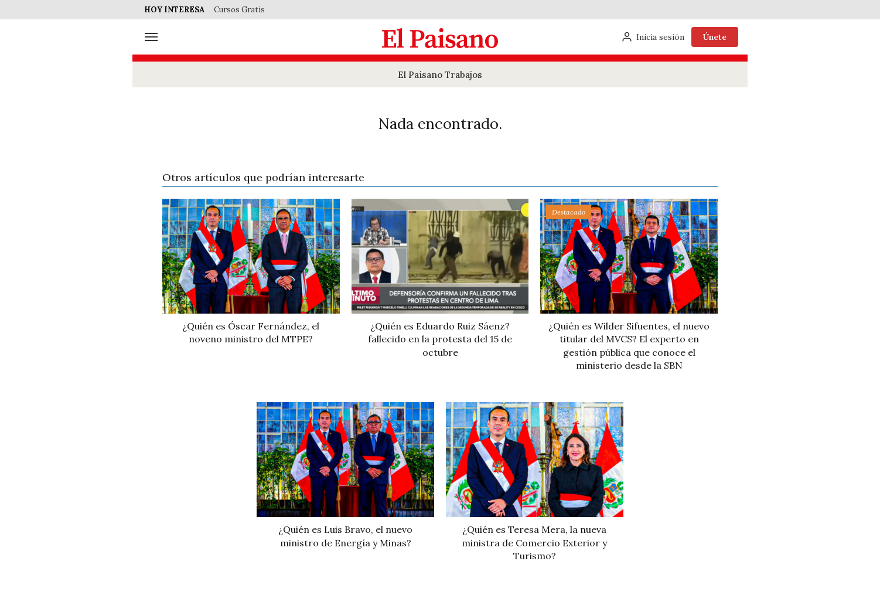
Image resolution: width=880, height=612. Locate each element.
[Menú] (151, 37)
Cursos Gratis (239, 10)
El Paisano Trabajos (440, 74)
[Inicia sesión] (652, 37)
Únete (714, 37)
